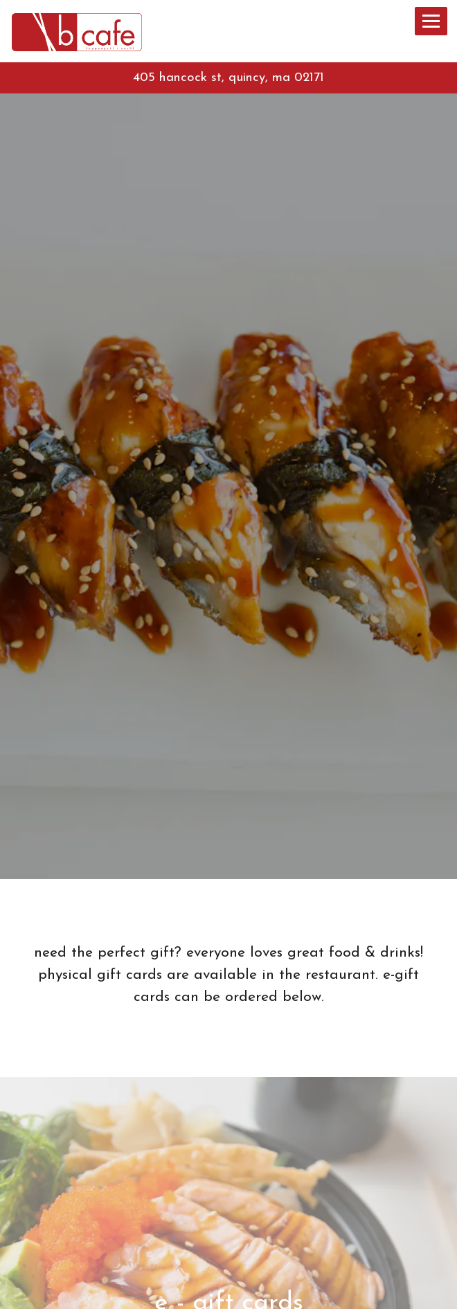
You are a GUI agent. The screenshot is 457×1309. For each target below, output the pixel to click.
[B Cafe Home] (81, 31)
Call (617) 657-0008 (228, 1260)
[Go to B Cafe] (228, 78)
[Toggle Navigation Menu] (431, 21)
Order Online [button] (229, 1292)
